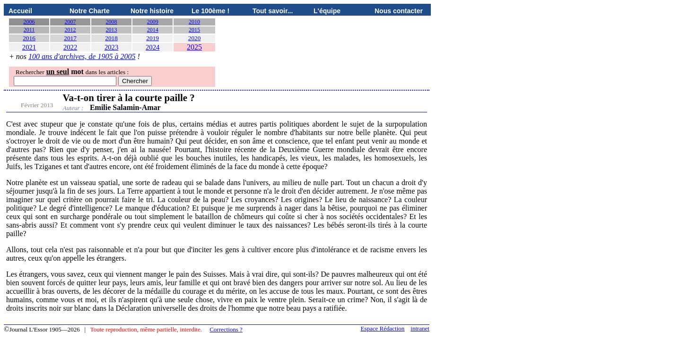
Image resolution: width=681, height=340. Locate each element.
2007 (70, 21)
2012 (70, 29)
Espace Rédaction (383, 328)
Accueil (20, 11)
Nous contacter (399, 11)
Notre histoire (152, 11)
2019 (152, 38)
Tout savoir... (273, 11)
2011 (29, 29)
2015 (194, 29)
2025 (194, 47)
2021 (29, 47)
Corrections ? (226, 329)
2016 (29, 38)
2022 (70, 47)
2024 (152, 47)
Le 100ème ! (210, 11)
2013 (111, 29)
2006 (29, 21)
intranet (419, 328)
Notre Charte (90, 11)
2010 (194, 21)
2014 (152, 29)
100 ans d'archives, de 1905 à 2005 (81, 56)
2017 (70, 38)
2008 (111, 21)
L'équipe (327, 11)
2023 (111, 47)
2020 (194, 38)
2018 (111, 38)
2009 (152, 21)
